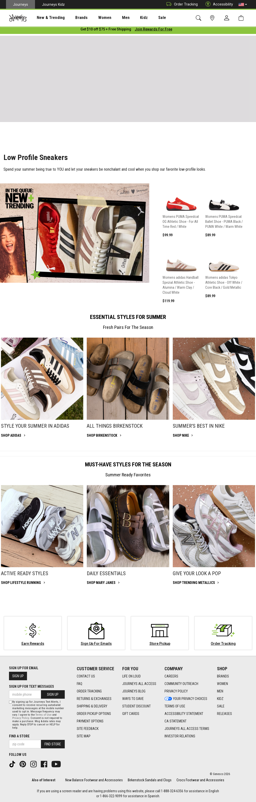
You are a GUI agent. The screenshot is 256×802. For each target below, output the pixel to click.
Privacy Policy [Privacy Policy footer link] (176, 691)
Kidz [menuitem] (128, 17)
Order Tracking (181, 4)
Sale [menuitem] (144, 17)
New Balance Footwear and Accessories (94, 780)
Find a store (19, 736)
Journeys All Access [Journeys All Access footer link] (139, 684)
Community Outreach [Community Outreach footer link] (181, 684)
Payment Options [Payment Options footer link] (90, 721)
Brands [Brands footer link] (223, 676)
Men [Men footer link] (220, 691)
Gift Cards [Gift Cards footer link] (130, 714)
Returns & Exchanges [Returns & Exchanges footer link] (94, 699)
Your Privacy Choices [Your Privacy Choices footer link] (185, 699)
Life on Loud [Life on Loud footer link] (131, 676)
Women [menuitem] (94, 17)
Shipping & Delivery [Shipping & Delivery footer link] (92, 706)
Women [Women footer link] (222, 684)
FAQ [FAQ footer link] (79, 684)
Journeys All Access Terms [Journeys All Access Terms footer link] (186, 729)
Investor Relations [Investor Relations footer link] (179, 736)
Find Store (52, 744)
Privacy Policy (20, 718)
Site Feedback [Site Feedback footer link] (87, 729)
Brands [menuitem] (74, 17)
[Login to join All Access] (105, 29)
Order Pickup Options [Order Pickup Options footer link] (94, 714)
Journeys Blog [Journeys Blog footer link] (134, 691)
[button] (242, 4)
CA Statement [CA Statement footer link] (175, 721)
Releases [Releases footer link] (224, 714)
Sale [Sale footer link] (220, 706)
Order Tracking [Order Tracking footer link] (89, 691)
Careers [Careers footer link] (171, 676)
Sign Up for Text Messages (31, 686)
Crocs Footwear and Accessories (200, 780)
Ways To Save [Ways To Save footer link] (133, 699)
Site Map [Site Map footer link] (83, 736)
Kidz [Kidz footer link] (220, 699)
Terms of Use (44, 714)
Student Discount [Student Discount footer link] (136, 706)
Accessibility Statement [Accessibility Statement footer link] (183, 714)
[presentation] (46, 17)
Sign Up (18, 676)
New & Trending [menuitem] (46, 17)
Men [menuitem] (112, 17)
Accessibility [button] (218, 4)
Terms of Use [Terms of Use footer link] (174, 706)
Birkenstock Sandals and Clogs (150, 780)
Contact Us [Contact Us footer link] (86, 676)
